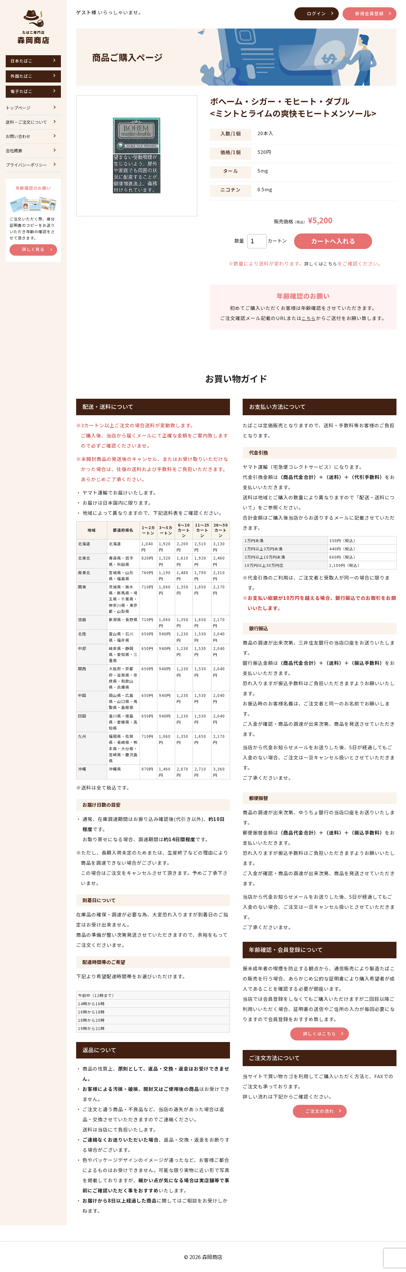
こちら (308, 318)
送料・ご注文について (26, 122)
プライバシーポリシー (26, 165)
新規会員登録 (368, 13)
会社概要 (14, 151)
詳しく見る (33, 249)
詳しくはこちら (320, 263)
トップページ (18, 108)
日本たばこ (21, 61)
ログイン (314, 13)
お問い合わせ (18, 136)
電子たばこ (21, 91)
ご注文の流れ (319, 1110)
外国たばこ (21, 76)
